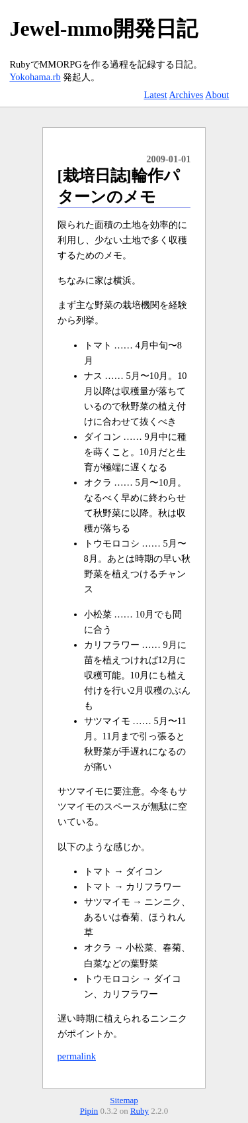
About (217, 94)
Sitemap (124, 1100)
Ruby (139, 1111)
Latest (155, 94)
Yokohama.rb (34, 77)
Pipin (89, 1111)
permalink (77, 1056)
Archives (186, 94)
